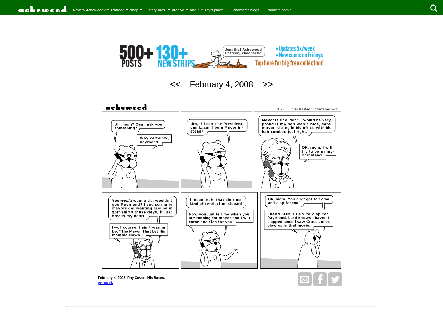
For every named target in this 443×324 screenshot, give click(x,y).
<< (175, 84)
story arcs (156, 10)
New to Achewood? (89, 10)
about (195, 10)
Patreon (118, 10)
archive (178, 10)
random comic (279, 10)
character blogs (246, 10)
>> (267, 84)
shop (134, 10)
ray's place (214, 10)
